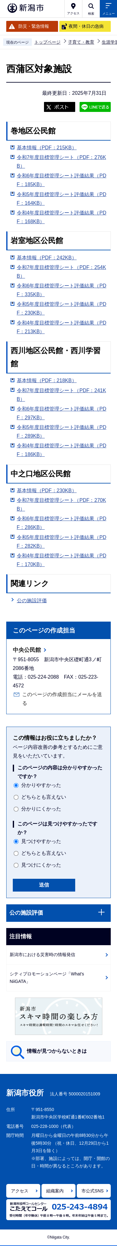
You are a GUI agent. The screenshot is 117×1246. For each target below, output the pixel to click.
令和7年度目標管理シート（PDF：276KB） (61, 162)
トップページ (47, 42)
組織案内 (55, 1190)
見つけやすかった (41, 841)
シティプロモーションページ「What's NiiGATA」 (47, 977)
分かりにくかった (41, 808)
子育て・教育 (81, 42)
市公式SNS (92, 1190)
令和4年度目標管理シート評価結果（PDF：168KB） (61, 217)
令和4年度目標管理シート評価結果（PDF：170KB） (61, 560)
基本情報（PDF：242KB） (47, 257)
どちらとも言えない (43, 797)
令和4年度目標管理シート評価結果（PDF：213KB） (61, 327)
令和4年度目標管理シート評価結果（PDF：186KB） (61, 450)
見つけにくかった (41, 865)
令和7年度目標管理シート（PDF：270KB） (61, 505)
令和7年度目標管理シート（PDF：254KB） (61, 272)
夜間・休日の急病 (86, 26)
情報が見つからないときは (57, 1051)
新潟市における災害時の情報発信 (42, 954)
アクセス (19, 1190)
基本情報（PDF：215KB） (47, 147)
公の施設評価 (32, 600)
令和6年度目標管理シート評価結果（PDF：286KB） (61, 523)
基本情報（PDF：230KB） (47, 490)
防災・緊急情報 (33, 26)
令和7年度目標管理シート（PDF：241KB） (61, 395)
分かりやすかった (41, 785)
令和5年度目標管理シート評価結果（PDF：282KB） (61, 542)
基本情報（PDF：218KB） (47, 380)
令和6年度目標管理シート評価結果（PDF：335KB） (61, 290)
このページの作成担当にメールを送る (62, 699)
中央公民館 (27, 650)
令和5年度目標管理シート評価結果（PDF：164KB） (61, 199)
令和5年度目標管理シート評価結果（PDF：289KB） (61, 432)
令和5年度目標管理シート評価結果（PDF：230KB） (61, 308)
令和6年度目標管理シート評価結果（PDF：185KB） (61, 180)
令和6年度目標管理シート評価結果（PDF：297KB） (61, 413)
